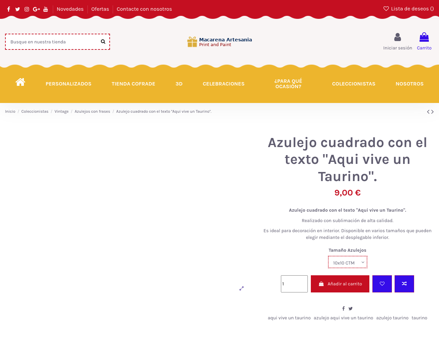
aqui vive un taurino (289, 318)
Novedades (71, 9)
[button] (288, 84)
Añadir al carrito (340, 284)
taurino (419, 318)
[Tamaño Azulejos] (347, 262)
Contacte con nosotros (144, 9)
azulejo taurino (392, 318)
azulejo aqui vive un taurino (343, 318)
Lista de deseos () (408, 8)
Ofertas (100, 9)
